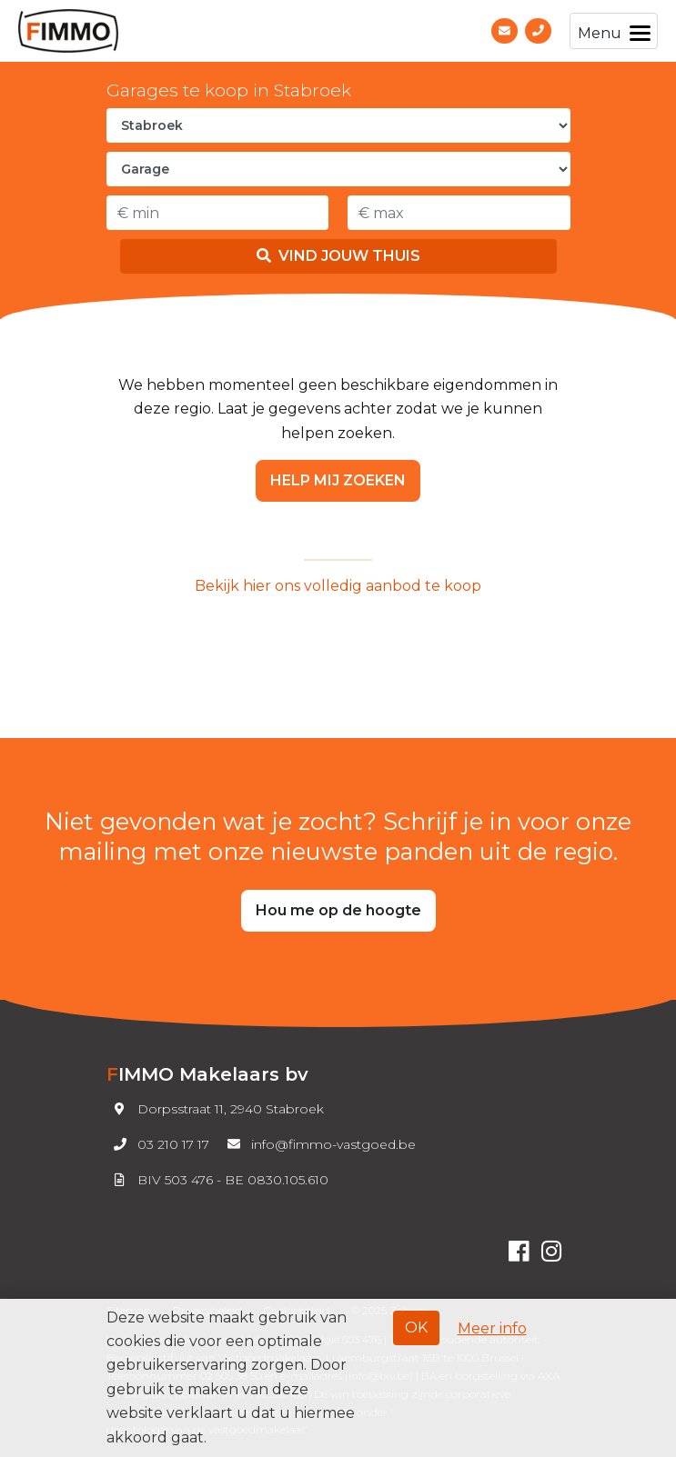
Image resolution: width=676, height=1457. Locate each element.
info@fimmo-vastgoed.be (318, 1144)
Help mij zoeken (338, 480)
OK (416, 1327)
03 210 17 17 (157, 1144)
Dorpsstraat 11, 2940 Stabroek (215, 1109)
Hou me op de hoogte (338, 910)
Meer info (492, 1328)
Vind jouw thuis (338, 255)
